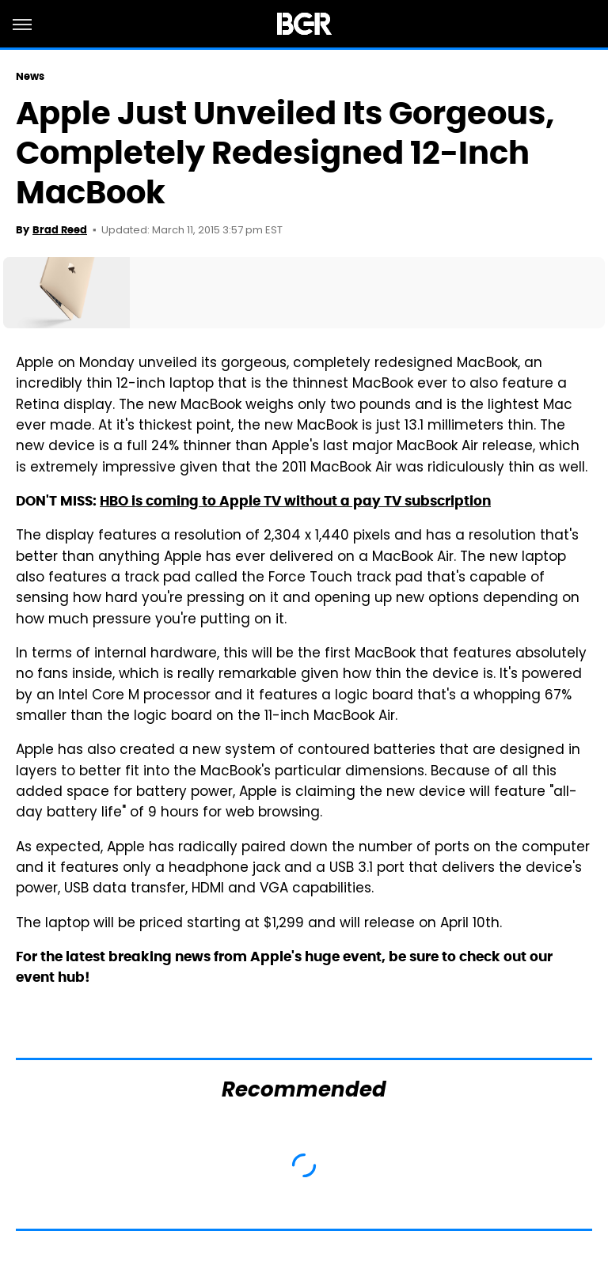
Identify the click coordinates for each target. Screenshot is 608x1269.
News (30, 76)
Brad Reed (59, 230)
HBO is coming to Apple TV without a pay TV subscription (295, 500)
